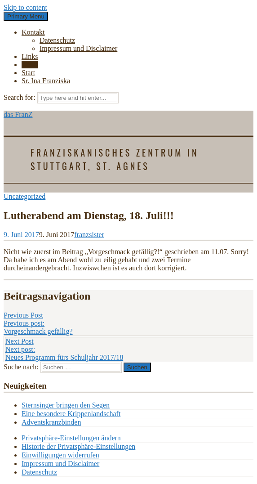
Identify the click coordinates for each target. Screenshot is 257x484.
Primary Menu (25, 16)
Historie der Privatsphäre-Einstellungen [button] (78, 446)
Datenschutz (57, 40)
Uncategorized (24, 196)
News (30, 64)
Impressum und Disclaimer (78, 48)
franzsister (89, 234)
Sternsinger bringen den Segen (66, 405)
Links (30, 56)
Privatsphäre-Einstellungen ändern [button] (71, 438)
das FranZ (18, 114)
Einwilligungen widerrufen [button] (60, 455)
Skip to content (25, 7)
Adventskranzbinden (51, 422)
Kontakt (33, 32)
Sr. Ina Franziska (46, 81)
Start (28, 72)
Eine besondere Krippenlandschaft (71, 413)
